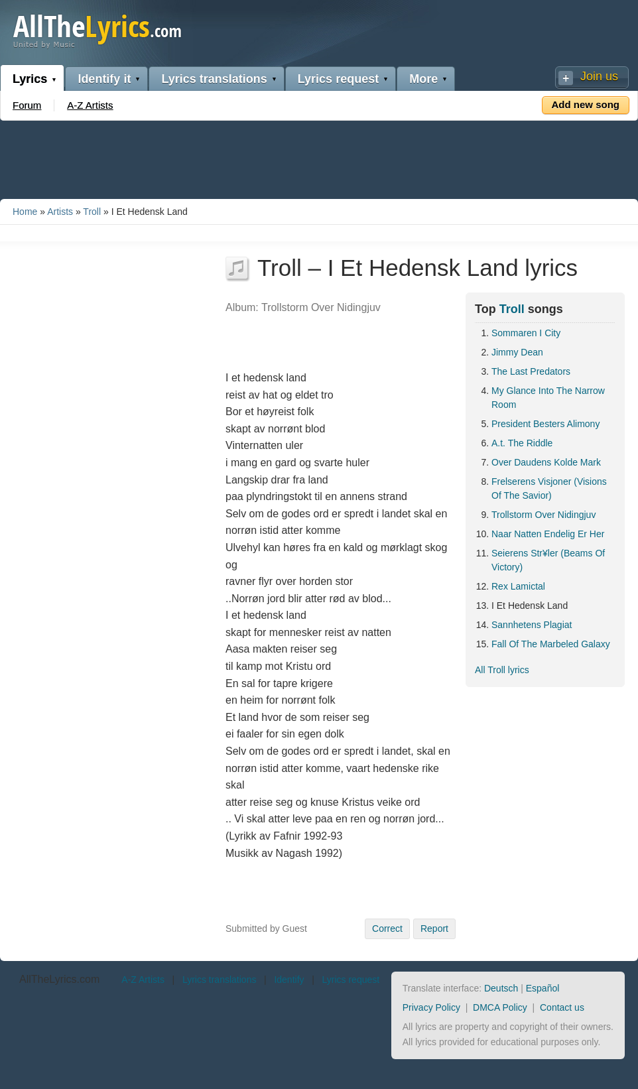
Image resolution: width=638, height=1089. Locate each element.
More (423, 79)
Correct (387, 928)
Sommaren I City (525, 333)
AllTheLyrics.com (59, 979)
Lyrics (30, 79)
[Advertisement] (319, 157)
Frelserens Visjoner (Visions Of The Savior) (549, 488)
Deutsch (501, 988)
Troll (92, 211)
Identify (289, 979)
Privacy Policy (431, 1007)
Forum (27, 105)
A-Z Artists (90, 105)
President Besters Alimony (545, 423)
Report (434, 928)
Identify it (104, 79)
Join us (599, 76)
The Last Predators (530, 371)
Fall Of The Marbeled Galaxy (550, 644)
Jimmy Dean (517, 352)
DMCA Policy (500, 1007)
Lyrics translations (214, 79)
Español (543, 988)
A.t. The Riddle (521, 443)
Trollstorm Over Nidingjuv (543, 514)
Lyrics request (338, 79)
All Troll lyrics (502, 670)
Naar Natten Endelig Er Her (547, 534)
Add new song (586, 104)
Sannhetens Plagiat (531, 624)
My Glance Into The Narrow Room (548, 397)
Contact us (562, 1007)
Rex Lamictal (518, 586)
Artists (60, 211)
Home (25, 211)
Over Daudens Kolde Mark (546, 462)
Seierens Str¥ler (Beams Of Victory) (548, 560)
